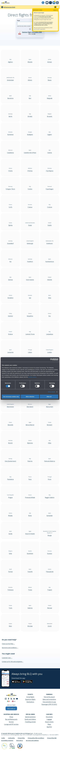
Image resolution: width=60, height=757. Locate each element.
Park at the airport (49, 697)
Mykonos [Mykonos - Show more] (30, 443)
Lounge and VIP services (11, 724)
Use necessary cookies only (11, 396)
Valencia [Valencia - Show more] (30, 608)
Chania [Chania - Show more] (10, 171)
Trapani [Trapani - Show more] (49, 590)
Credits (3, 738)
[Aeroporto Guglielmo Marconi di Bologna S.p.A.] (5, 2)
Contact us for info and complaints (12, 661)
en (13, 701)
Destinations (30, 702)
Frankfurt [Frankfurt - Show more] (30, 261)
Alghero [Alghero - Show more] (10, 62)
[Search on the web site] (50, 2)
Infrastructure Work (9, 7)
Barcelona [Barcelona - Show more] (10, 98)
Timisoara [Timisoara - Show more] (10, 590)
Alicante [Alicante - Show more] (30, 62)
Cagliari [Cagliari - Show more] (49, 134)
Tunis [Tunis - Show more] (10, 608)
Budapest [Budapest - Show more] (30, 134)
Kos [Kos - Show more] (50, 316)
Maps (49, 724)
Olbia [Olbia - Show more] (49, 443)
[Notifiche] (56, 7)
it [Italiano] (8, 701)
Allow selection (30, 396)
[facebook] (8, 699)
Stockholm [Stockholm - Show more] (30, 553)
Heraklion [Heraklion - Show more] (10, 298)
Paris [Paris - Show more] (30, 479)
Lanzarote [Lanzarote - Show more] (10, 352)
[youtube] (17, 699)
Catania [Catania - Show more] (49, 153)
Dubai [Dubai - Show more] (30, 225)
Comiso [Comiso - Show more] (30, 189)
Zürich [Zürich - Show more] (49, 626)
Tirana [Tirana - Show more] (30, 590)
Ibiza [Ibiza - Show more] (49, 298)
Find (27, 23)
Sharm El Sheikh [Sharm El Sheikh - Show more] (30, 534)
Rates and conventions (49, 699)
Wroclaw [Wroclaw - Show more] (30, 626)
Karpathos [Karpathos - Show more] (30, 316)
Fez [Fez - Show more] (10, 261)
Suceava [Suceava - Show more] (49, 553)
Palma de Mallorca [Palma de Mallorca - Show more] (49, 461)
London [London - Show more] (49, 352)
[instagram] (6, 699)
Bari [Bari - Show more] (30, 98)
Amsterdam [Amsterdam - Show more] (10, 80)
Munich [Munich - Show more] (10, 443)
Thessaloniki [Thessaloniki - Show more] (49, 572)
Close (55, 10)
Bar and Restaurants (11, 719)
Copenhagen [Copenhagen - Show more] (49, 189)
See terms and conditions (10, 648)
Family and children (30, 719)
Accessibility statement (7, 740)
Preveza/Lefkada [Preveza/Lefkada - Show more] (30, 497)
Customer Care (7, 658)
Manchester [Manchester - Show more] (10, 407)
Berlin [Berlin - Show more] (10, 116)
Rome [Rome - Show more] (30, 516)
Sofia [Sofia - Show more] (10, 553)
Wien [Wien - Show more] (10, 626)
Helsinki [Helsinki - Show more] (49, 280)
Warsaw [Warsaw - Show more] (49, 608)
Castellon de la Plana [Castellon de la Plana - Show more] (30, 153)
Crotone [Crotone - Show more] (49, 207)
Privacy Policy (21, 738)
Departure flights (30, 699)
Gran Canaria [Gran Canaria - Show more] (30, 280)
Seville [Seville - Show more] (10, 534)
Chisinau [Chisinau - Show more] (29, 171)
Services (11, 722)
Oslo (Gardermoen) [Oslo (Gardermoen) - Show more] (10, 461)
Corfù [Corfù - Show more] (10, 207)
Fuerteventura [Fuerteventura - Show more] (49, 261)
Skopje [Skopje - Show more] (50, 535)
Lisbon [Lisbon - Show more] (30, 352)
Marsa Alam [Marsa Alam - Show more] (49, 407)
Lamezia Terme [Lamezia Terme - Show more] (30, 334)
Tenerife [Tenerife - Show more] (29, 572)
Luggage (49, 719)
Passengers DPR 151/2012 (49, 704)
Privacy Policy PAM (51, 738)
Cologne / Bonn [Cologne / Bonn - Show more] (10, 189)
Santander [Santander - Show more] (50, 516)
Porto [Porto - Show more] (49, 479)
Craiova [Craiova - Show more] (30, 207)
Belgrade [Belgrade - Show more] (49, 98)
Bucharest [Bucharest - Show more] (10, 134)
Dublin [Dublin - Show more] (50, 225)
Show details (51, 392)
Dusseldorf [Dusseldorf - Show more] (10, 243)
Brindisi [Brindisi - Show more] (30, 116)
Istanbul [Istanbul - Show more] (10, 316)
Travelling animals (30, 722)
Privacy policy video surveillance (36, 738)
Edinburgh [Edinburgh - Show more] (30, 243)
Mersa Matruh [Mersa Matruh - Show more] (30, 425)
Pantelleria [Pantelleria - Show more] (10, 479)
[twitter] (11, 699)
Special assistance (30, 717)
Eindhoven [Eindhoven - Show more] (49, 243)
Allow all (49, 396)
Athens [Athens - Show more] (30, 80)
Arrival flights (30, 697)
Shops (11, 717)
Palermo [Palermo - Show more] (30, 461)
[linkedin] (14, 699)
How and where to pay (49, 702)
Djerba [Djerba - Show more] (10, 225)
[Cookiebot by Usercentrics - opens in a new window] (51, 359)
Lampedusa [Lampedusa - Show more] (49, 334)
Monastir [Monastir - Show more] (49, 425)
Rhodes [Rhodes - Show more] (10, 516)
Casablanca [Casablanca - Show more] (10, 153)
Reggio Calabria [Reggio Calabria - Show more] (49, 497)
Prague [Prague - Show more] (10, 497)
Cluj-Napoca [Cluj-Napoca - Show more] (49, 171)
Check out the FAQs (8, 644)
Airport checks (49, 722)
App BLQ (49, 727)
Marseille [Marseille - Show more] (10, 425)
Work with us (19, 740)
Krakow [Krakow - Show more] (10, 334)
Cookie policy (32, 377)
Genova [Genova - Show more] (10, 280)
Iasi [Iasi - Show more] (30, 298)
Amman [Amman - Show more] (49, 62)
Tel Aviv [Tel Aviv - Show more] (10, 572)
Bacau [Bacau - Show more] (49, 80)
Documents (49, 717)
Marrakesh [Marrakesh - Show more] (30, 407)
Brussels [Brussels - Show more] (49, 116)
